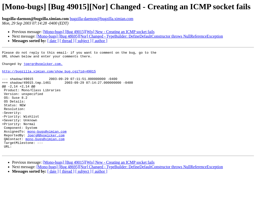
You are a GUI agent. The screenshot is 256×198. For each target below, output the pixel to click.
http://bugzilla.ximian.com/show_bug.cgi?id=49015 (49, 75)
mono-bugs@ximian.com (46, 148)
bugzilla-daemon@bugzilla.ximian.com (101, 19)
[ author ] (99, 41)
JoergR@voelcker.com (45, 152)
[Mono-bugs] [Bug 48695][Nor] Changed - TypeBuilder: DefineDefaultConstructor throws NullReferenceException (130, 36)
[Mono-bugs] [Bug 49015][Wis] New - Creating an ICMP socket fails (99, 32)
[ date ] (53, 41)
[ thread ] (67, 41)
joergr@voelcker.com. (43, 66)
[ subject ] (83, 41)
